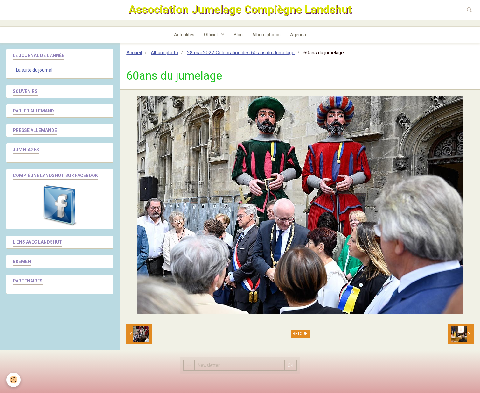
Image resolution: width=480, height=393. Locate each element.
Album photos (266, 34)
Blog (238, 34)
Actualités (184, 34)
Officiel (211, 34)
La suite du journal (34, 70)
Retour (300, 334)
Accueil (134, 52)
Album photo (164, 52)
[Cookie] (13, 380)
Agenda (298, 34)
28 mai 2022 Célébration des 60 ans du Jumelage (241, 52)
